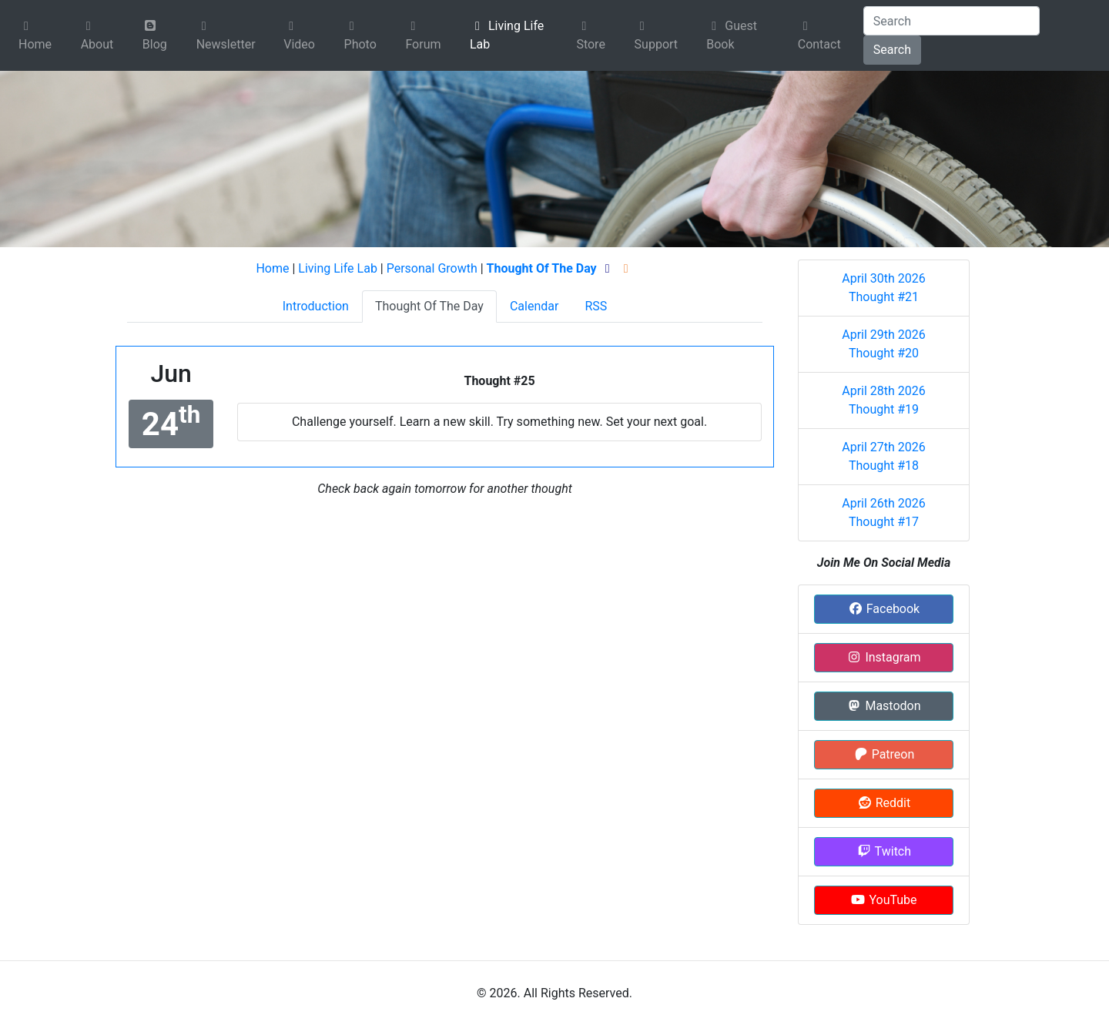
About (97, 36)
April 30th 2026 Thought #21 (884, 287)
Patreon (884, 754)
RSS (596, 306)
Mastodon (883, 705)
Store (590, 36)
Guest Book (731, 35)
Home (35, 36)
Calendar (534, 306)
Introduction (316, 306)
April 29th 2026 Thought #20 (884, 343)
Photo (360, 36)
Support (656, 36)
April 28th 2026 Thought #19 (884, 400)
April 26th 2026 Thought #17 (884, 512)
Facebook (884, 608)
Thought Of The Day (429, 306)
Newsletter (226, 36)
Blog (154, 35)
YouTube (883, 900)
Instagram (883, 657)
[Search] (951, 20)
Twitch (883, 851)
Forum (423, 36)
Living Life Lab (507, 35)
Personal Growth (432, 268)
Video (299, 36)
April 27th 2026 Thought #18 (884, 456)
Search (892, 49)
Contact (819, 36)
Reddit (883, 803)
